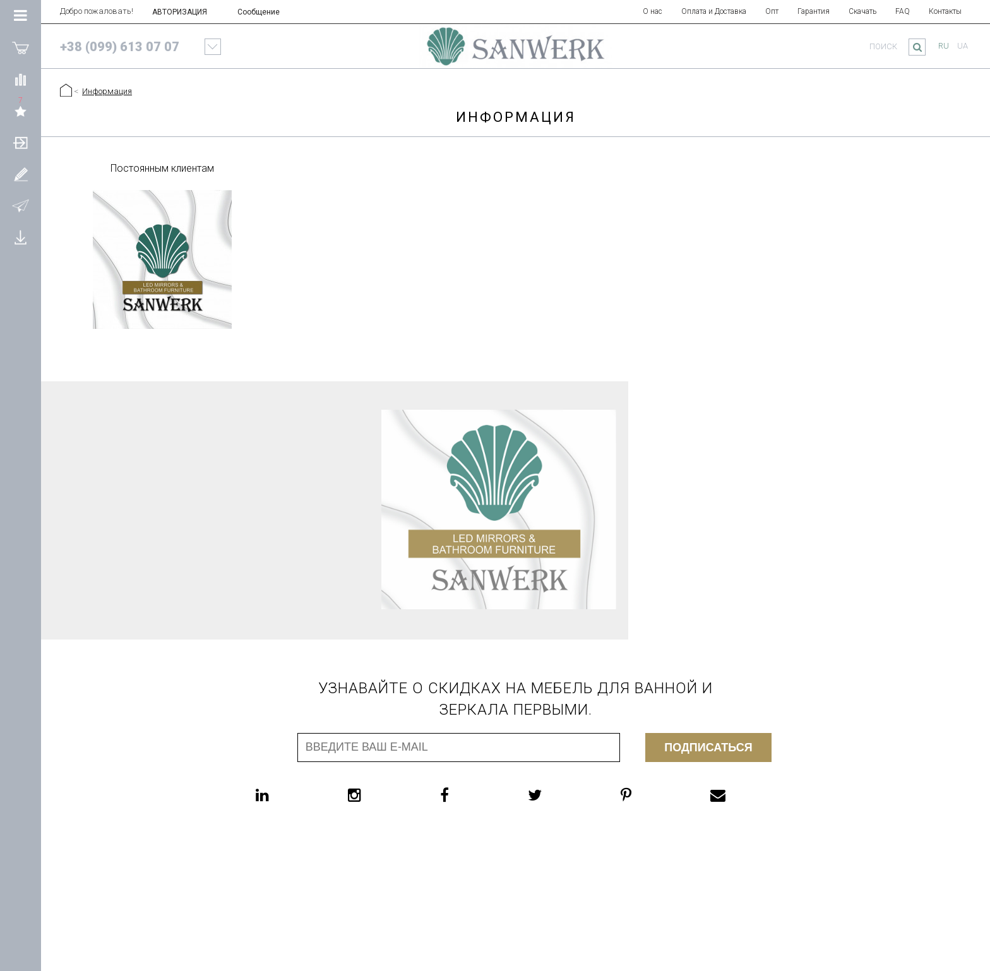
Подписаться (708, 747)
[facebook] (469, 794)
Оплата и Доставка (713, 11)
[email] (743, 794)
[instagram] (380, 794)
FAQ (902, 11)
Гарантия (813, 11)
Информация (107, 91)
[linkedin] (287, 794)
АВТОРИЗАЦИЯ (179, 12)
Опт (771, 11)
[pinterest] (651, 794)
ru (943, 46)
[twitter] (560, 794)
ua (962, 46)
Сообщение (258, 12)
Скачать (862, 11)
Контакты (945, 11)
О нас (652, 11)
